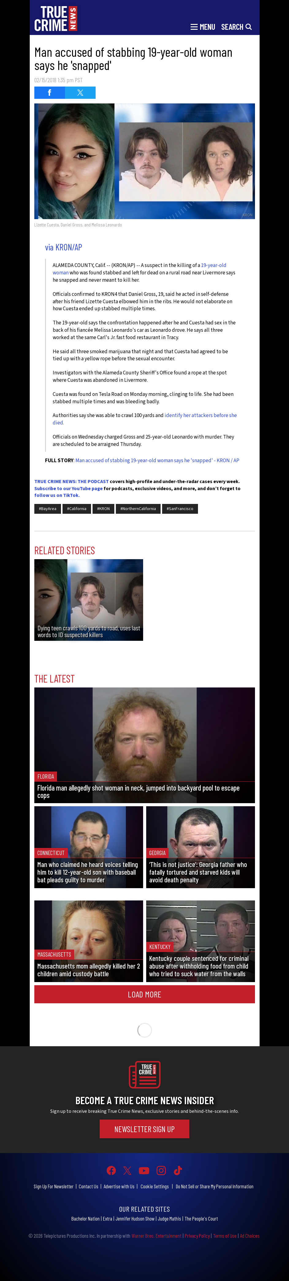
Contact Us (88, 1186)
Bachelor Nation (85, 1218)
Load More (144, 994)
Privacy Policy (197, 1236)
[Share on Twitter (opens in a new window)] (80, 93)
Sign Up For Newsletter (54, 1186)
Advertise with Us (119, 1186)
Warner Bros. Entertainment (156, 1236)
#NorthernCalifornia (138, 509)
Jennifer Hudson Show (135, 1218)
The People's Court (201, 1218)
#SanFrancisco (180, 509)
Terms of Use (225, 1236)
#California (76, 509)
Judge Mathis (169, 1218)
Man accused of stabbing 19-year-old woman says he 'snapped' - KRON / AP (157, 460)
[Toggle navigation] (203, 26)
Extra (107, 1218)
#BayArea (47, 509)
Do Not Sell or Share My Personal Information (214, 1186)
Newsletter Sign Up (144, 1129)
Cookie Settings (155, 1186)
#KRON (103, 509)
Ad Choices (250, 1236)
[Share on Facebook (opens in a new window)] (49, 93)
